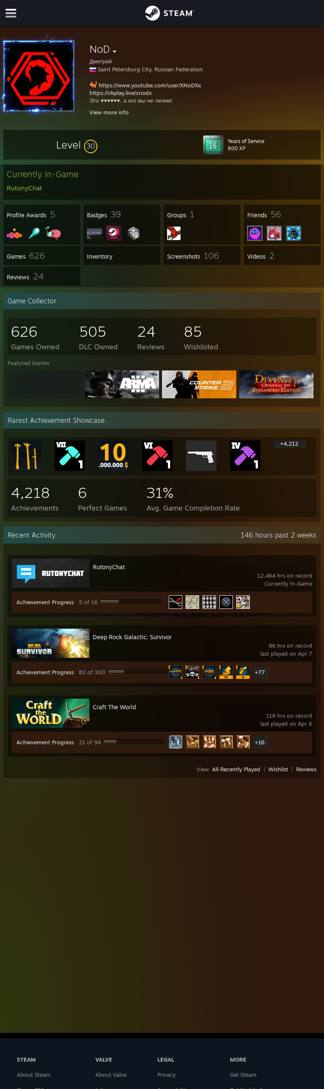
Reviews (306, 769)
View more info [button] (109, 112)
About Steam (34, 1074)
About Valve (111, 1074)
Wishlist (278, 769)
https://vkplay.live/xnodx (120, 92)
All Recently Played (236, 769)
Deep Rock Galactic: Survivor (132, 636)
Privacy (166, 1074)
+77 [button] (260, 672)
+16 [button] (260, 742)
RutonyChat (109, 566)
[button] (76, 144)
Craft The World (114, 707)
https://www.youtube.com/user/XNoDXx (150, 85)
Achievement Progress (45, 602)
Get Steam (243, 1074)
